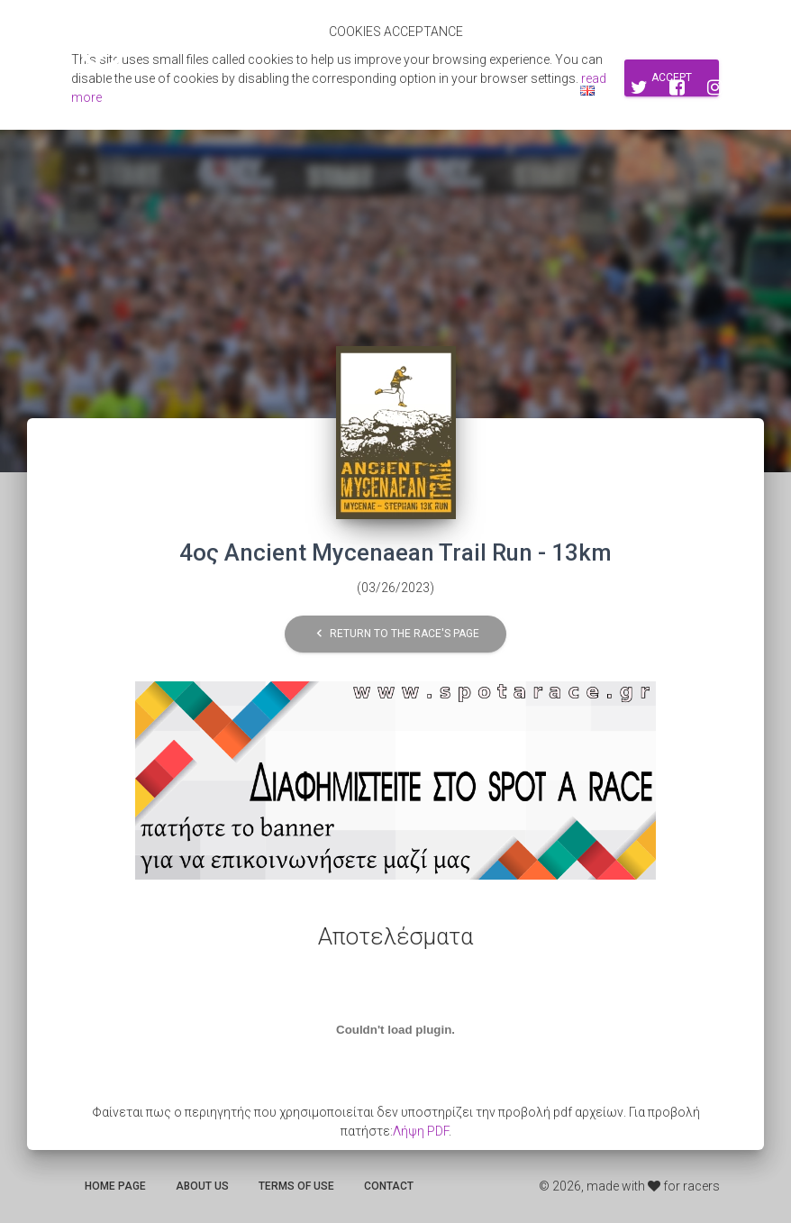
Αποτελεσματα (254, 90)
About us (202, 1186)
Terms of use (296, 1186)
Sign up (473, 90)
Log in (536, 90)
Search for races (375, 90)
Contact (389, 1186)
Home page (115, 1186)
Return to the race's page (395, 634)
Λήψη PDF (421, 1131)
